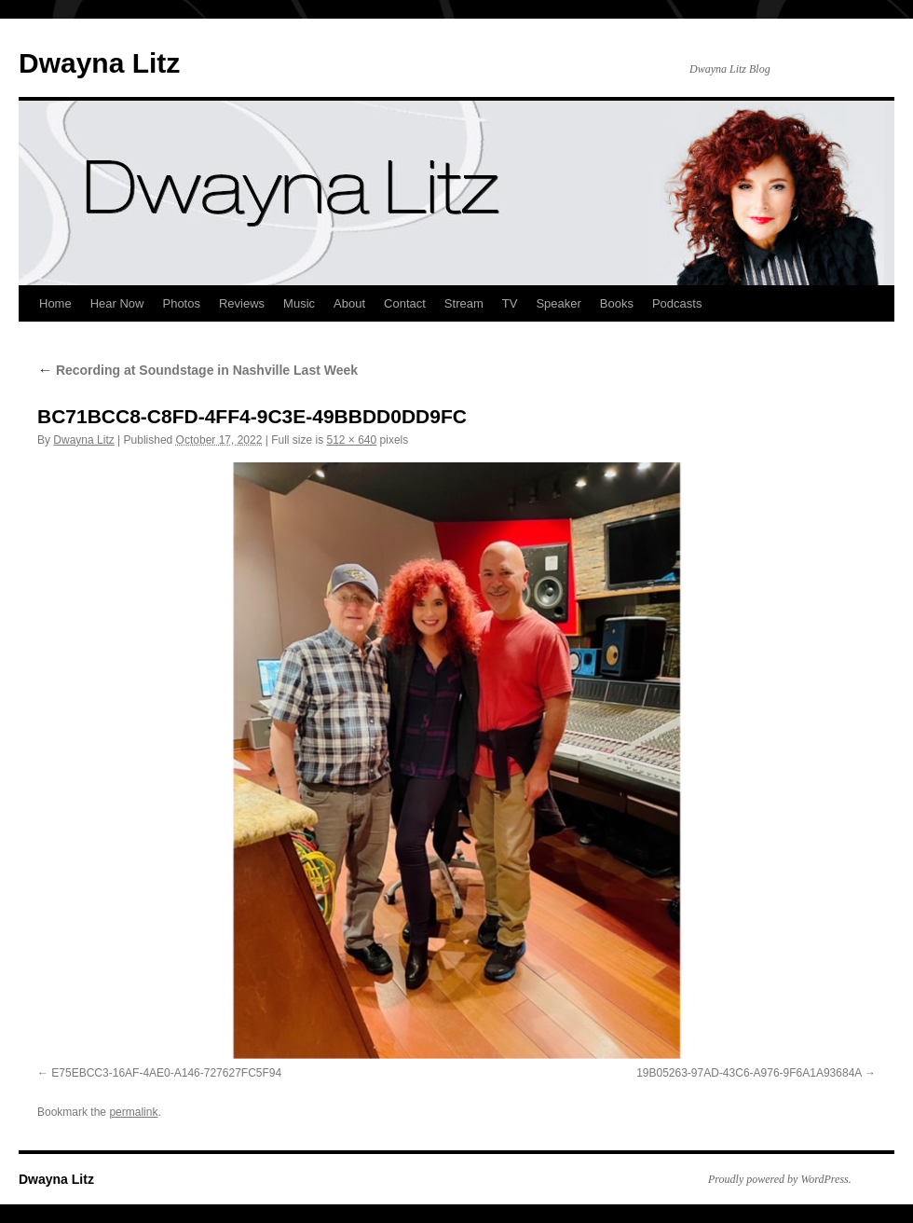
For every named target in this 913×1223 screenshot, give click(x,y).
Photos (180, 303)
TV (510, 303)
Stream (464, 303)
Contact (405, 303)
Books (617, 303)
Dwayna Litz (99, 63)
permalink (133, 1112)
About (349, 303)
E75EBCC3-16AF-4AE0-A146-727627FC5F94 (166, 1072)
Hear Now (117, 303)
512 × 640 (352, 440)
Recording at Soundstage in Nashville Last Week (197, 370)
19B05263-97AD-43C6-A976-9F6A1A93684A (749, 1072)
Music (299, 303)
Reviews (242, 303)
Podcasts (677, 303)
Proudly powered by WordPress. (780, 1179)
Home (55, 303)
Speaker (558, 303)
